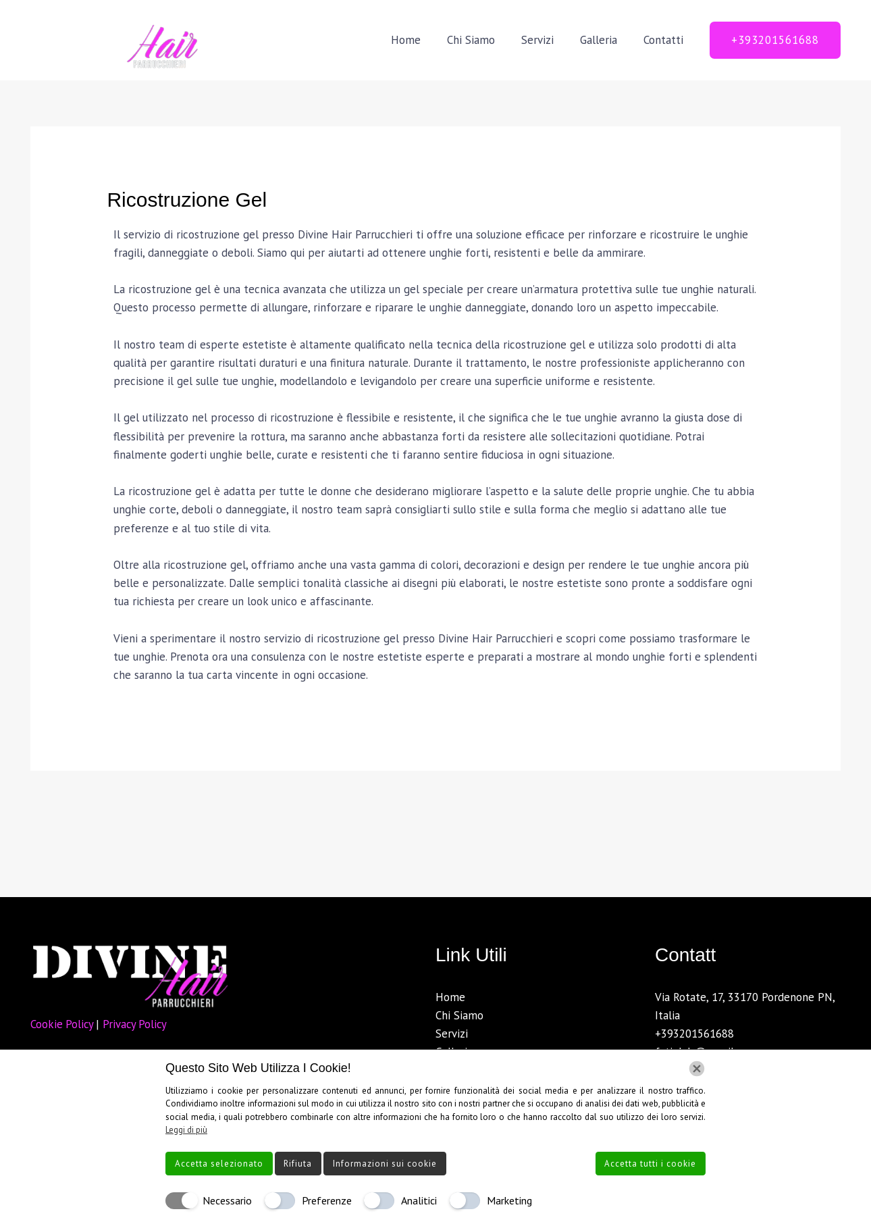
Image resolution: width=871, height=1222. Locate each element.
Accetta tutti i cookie (650, 1163)
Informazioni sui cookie (385, 1163)
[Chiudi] (696, 1068)
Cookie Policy (64, 1024)
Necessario (227, 1200)
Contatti (665, 39)
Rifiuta (298, 1163)
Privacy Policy (138, 1024)
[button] (775, 40)
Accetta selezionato (219, 1163)
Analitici (419, 1200)
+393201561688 (694, 1033)
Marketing (509, 1200)
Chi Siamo (482, 39)
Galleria (603, 39)
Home (421, 39)
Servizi (545, 39)
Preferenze (327, 1200)
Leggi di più (186, 1130)
